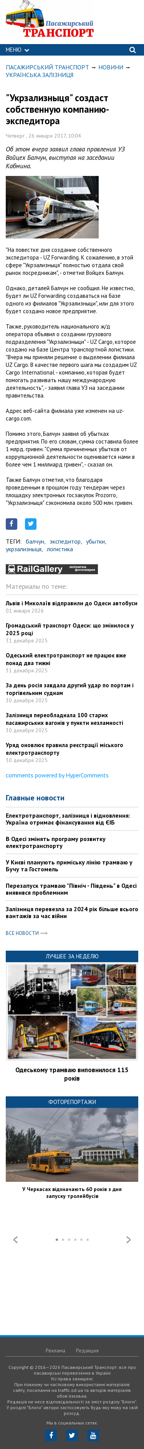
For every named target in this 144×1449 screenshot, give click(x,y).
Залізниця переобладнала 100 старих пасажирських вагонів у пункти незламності (64, 718)
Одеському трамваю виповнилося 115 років (72, 1074)
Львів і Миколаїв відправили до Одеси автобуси (71, 603)
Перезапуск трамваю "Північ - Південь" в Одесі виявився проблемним (71, 889)
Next (129, 1240)
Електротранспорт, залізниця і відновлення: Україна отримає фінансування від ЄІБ (68, 819)
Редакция (87, 1350)
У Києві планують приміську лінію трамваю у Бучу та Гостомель (69, 865)
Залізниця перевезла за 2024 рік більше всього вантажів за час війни (72, 912)
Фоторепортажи (72, 1102)
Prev (15, 1240)
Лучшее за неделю (72, 956)
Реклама (55, 1350)
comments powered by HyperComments (57, 775)
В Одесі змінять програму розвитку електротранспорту (56, 842)
